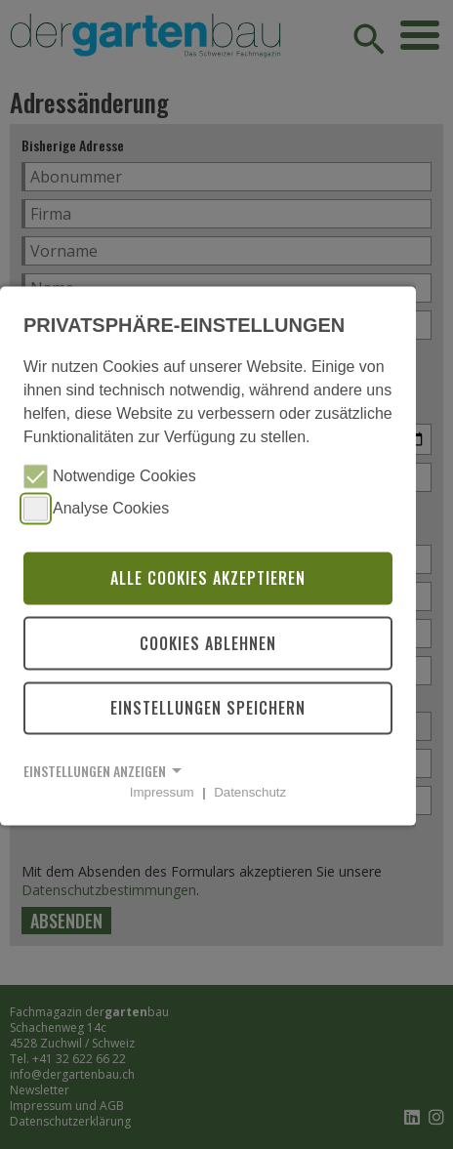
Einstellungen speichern (208, 707)
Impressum (162, 792)
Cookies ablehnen (208, 643)
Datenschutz (250, 792)
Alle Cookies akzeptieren (208, 578)
